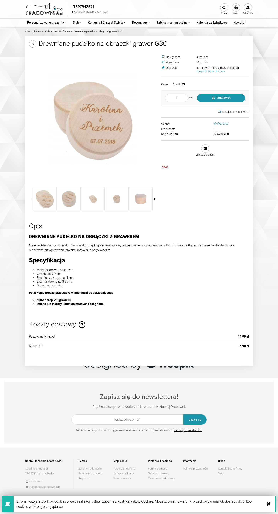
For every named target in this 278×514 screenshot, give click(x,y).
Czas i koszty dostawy (161, 478)
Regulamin (84, 478)
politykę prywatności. (187, 430)
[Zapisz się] (195, 419)
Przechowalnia (122, 478)
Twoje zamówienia (124, 468)
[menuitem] (47, 23)
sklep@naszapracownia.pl (44, 486)
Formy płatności (158, 468)
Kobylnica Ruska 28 (37, 468)
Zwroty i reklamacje (90, 468)
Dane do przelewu (158, 473)
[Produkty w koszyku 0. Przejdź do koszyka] (236, 9)
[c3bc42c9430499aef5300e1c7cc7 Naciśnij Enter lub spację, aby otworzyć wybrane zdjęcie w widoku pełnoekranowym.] (92, 119)
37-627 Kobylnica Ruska (39, 473)
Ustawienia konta (123, 473)
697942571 (36, 481)
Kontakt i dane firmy (230, 468)
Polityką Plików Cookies (135, 501)
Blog (220, 473)
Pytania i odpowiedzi (90, 473)
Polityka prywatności (195, 468)
